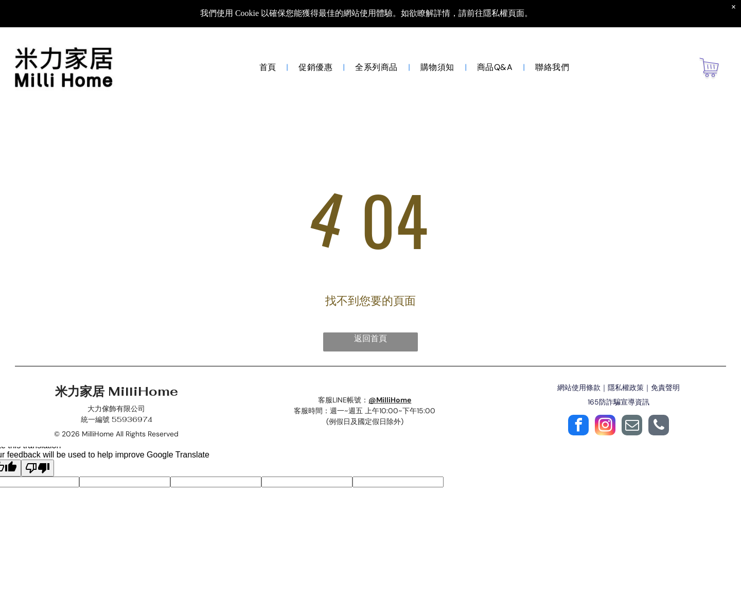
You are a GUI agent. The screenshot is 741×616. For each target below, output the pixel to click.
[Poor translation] (37, 468)
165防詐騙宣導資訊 (618, 402)
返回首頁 (370, 338)
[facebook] (578, 426)
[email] (632, 426)
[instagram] (605, 426)
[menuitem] (269, 67)
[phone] (658, 426)
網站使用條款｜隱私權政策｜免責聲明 (618, 387)
